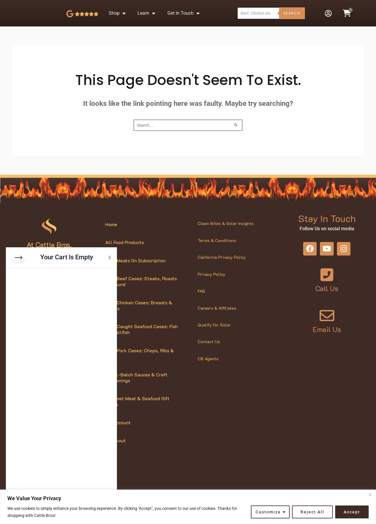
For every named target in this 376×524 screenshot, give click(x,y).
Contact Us (209, 351)
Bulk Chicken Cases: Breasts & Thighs (138, 315)
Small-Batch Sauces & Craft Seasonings (136, 387)
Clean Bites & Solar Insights (226, 233)
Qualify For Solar (214, 334)
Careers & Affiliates (217, 317)
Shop (117, 18)
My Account (118, 432)
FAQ (201, 300)
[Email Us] (327, 325)
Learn (146, 18)
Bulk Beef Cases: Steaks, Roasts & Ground (141, 291)
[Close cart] (18, 257)
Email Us (327, 338)
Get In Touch (183, 18)
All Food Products (124, 252)
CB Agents (208, 368)
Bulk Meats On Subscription (135, 270)
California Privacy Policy (222, 267)
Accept (352, 512)
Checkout (115, 450)
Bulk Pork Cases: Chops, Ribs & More (139, 363)
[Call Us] (327, 284)
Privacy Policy (211, 283)
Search (292, 17)
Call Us (326, 298)
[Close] (369, 494)
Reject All (312, 512)
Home (111, 234)
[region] (188, 507)
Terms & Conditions (217, 250)
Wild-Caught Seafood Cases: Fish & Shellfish (141, 339)
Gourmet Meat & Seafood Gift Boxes (137, 411)
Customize (268, 512)
